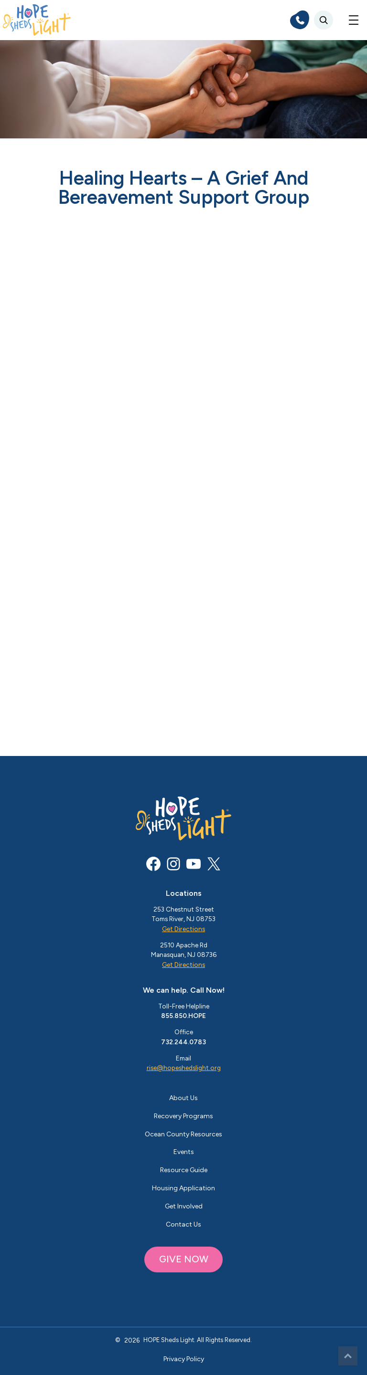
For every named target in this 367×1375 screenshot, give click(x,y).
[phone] (299, 20)
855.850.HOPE (183, 1015)
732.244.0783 (183, 1042)
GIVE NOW (183, 1259)
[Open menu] (353, 20)
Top (347, 1355)
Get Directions (183, 929)
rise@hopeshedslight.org (184, 1067)
